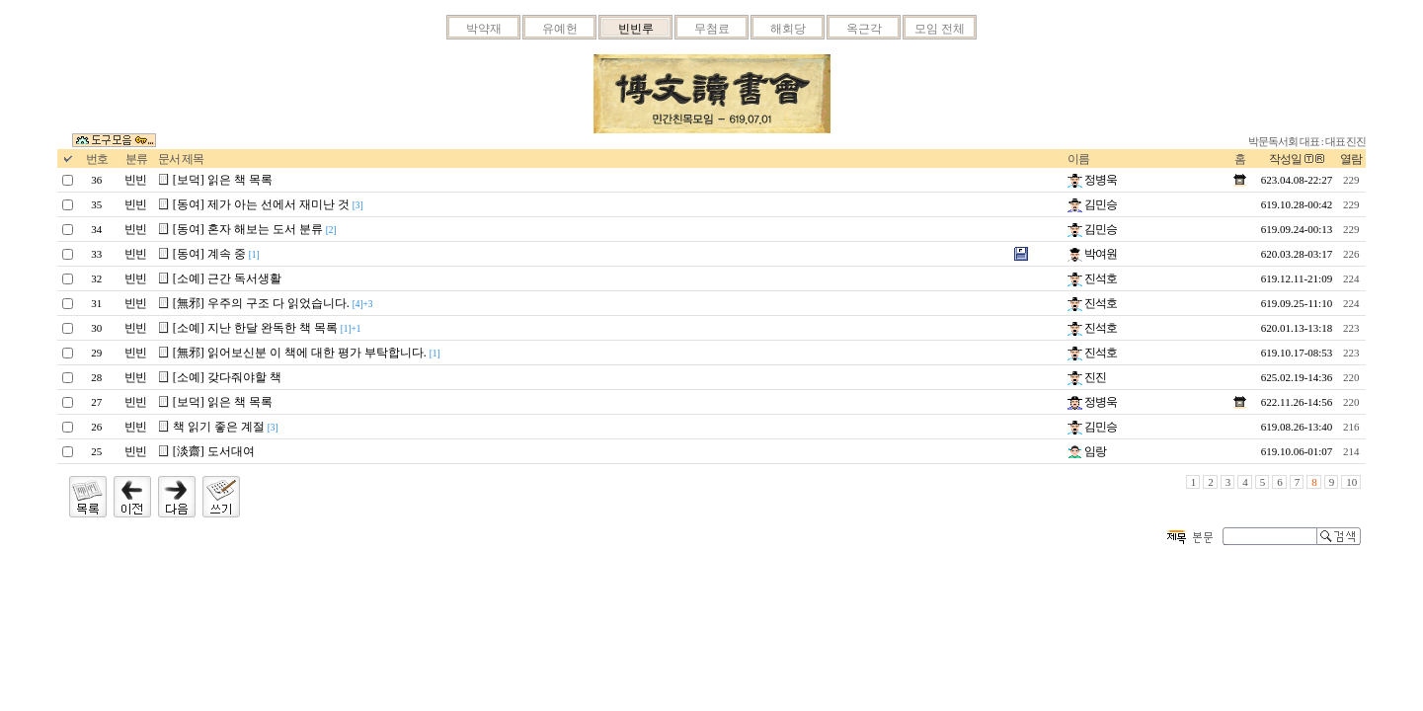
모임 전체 (939, 29)
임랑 (1086, 451)
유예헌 (560, 29)
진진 (1086, 377)
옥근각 (864, 29)
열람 (1351, 159)
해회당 (788, 29)
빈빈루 (636, 29)
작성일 (1285, 159)
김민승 (1092, 204)
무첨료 (712, 29)
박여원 (1092, 254)
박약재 (484, 29)
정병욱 (1092, 180)
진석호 (1092, 278)
